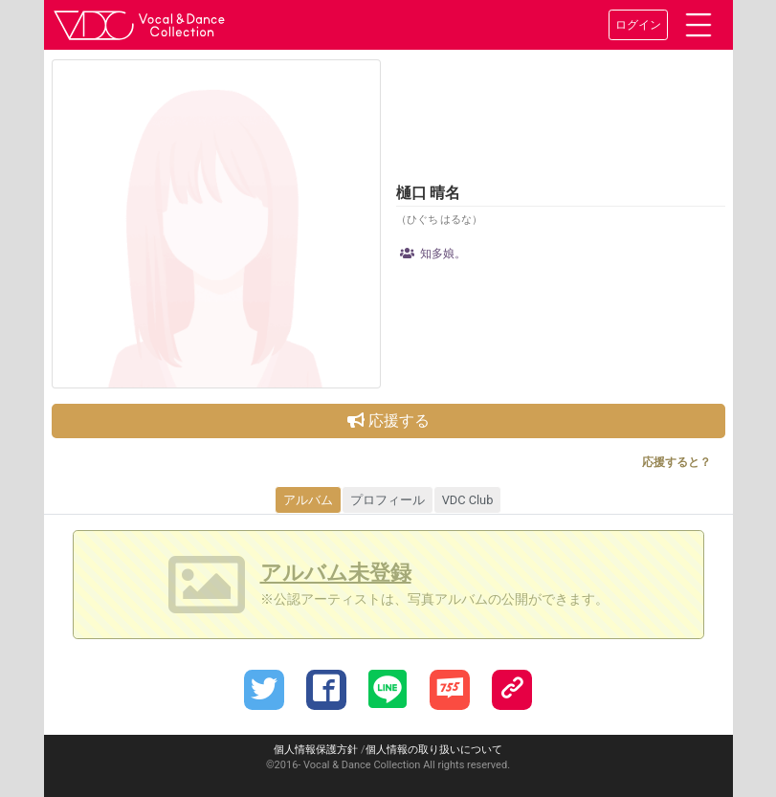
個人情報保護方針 (316, 749)
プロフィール (387, 500)
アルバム (308, 500)
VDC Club (468, 500)
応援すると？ (676, 462)
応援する (388, 420)
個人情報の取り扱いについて (434, 749)
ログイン (638, 25)
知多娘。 (433, 253)
